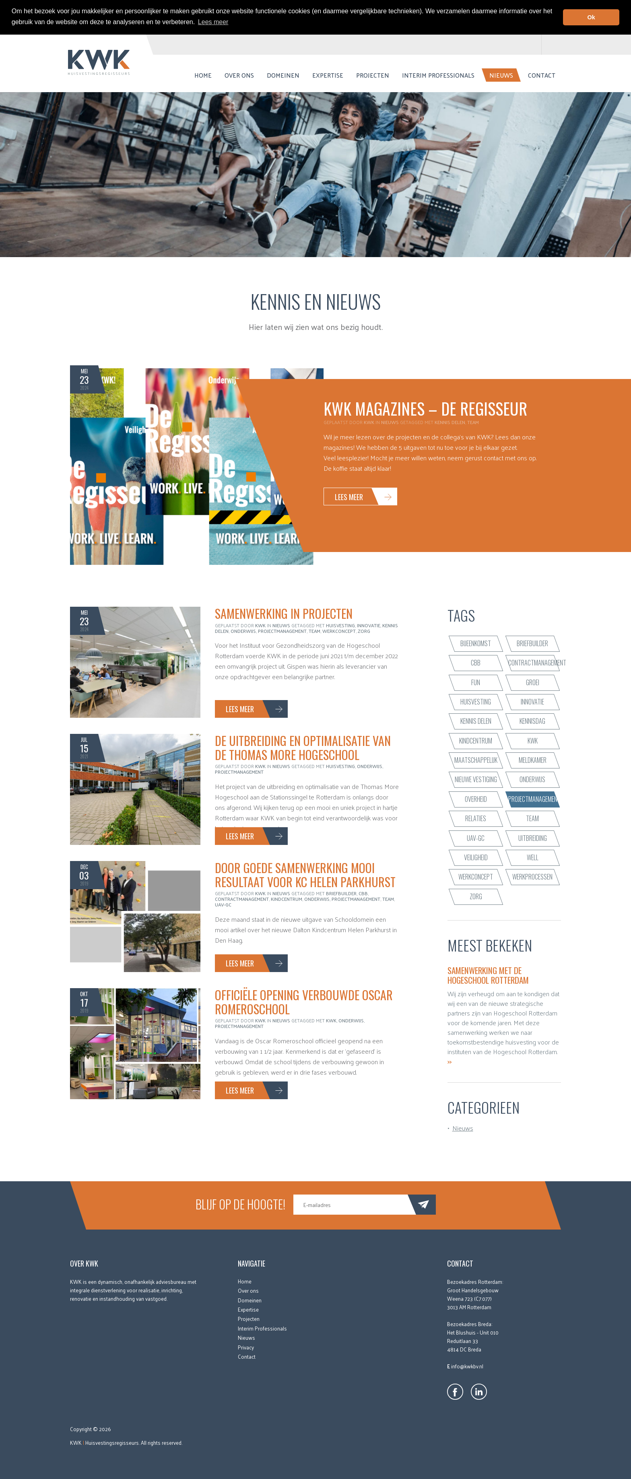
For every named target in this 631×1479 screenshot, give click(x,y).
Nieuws (501, 74)
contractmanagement (242, 898)
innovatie (368, 624)
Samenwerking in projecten (284, 613)
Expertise (327, 74)
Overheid (476, 798)
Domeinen (283, 74)
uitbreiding (532, 837)
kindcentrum (286, 898)
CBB (363, 893)
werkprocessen (532, 877)
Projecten (372, 74)
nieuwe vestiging (476, 779)
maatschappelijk (475, 759)
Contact (541, 74)
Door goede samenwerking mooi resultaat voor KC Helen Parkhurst (305, 875)
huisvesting (340, 624)
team (473, 422)
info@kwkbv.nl (467, 1365)
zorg (364, 630)
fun (475, 682)
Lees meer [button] (213, 22)
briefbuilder (341, 893)
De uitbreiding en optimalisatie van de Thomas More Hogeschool (303, 747)
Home (203, 74)
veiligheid (476, 857)
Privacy (246, 1346)
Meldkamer (532, 759)
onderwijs (243, 630)
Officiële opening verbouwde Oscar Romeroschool (304, 1002)
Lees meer (349, 496)
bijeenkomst (475, 643)
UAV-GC (223, 904)
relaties (475, 818)
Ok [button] (591, 17)
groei (532, 682)
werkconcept (339, 630)
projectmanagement (282, 630)
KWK (331, 1020)
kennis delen (450, 422)
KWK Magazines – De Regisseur (425, 408)
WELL (532, 857)
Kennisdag (532, 721)
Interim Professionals (438, 74)
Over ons (239, 74)
